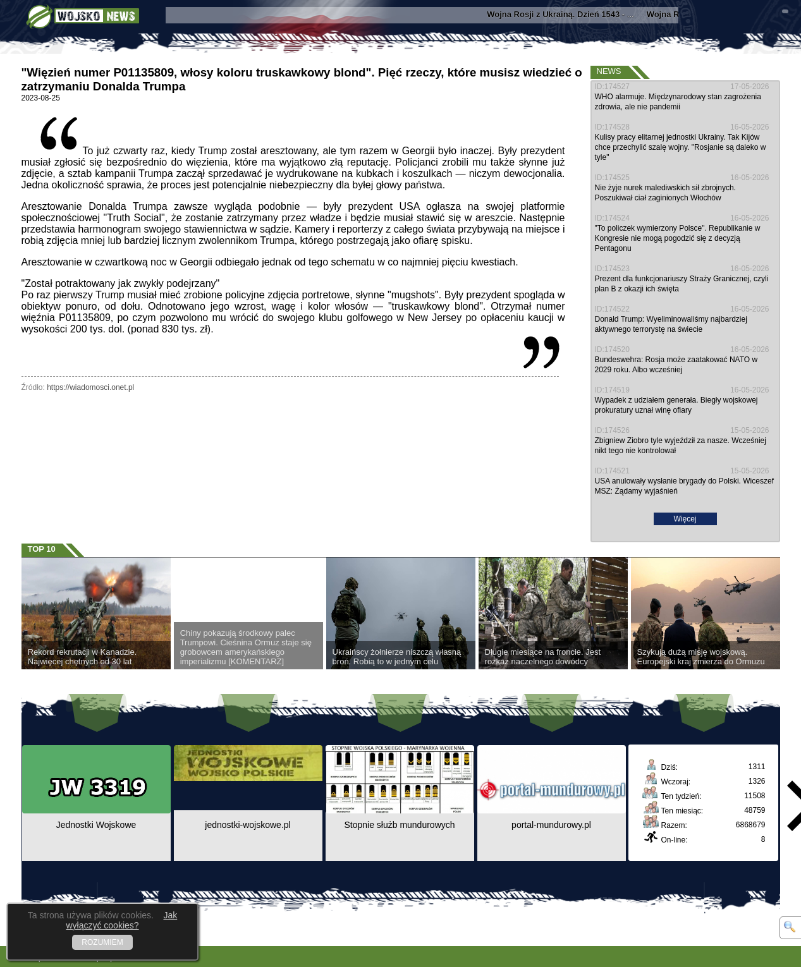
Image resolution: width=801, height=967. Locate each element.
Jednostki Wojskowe (96, 825)
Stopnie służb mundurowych (399, 825)
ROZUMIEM (102, 942)
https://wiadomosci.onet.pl (90, 387)
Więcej (684, 518)
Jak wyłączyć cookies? (121, 920)
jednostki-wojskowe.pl (247, 825)
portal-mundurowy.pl (551, 825)
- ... (565, 14)
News (609, 71)
